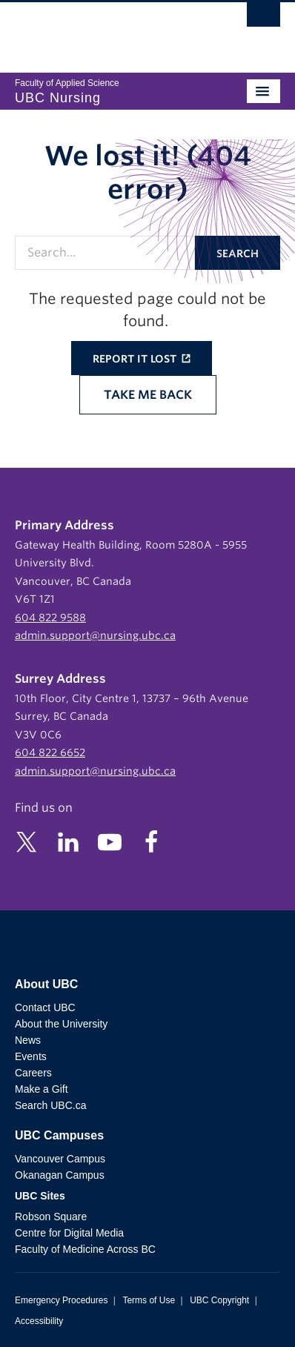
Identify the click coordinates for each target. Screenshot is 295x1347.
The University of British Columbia (108, 30)
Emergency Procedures (61, 1300)
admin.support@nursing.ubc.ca (95, 635)
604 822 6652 (50, 752)
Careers (33, 1073)
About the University (61, 1024)
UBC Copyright (219, 1300)
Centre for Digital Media (69, 1233)
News (28, 1040)
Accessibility (39, 1321)
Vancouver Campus (60, 1159)
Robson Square (51, 1216)
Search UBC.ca (50, 1105)
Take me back (148, 395)
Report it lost (136, 359)
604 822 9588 (50, 617)
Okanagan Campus (60, 1175)
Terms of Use (148, 1300)
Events (31, 1056)
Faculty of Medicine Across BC (85, 1249)
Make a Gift (41, 1089)
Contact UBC (45, 1007)
